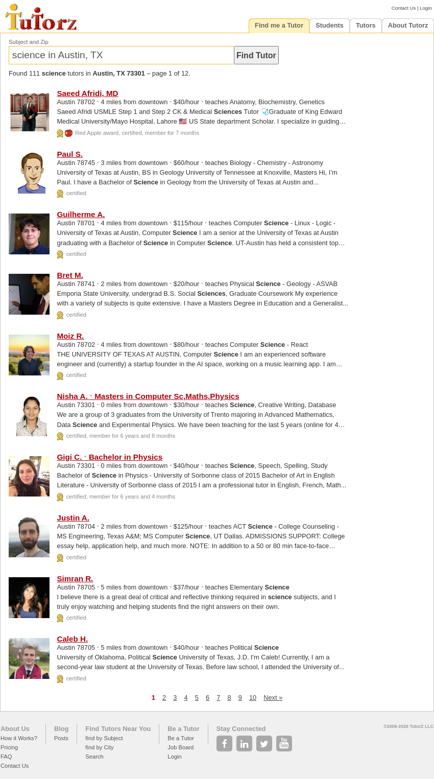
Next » (272, 697)
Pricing (9, 747)
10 (252, 697)
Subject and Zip (29, 42)
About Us (15, 729)
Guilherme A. (81, 214)
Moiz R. (70, 336)
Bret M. (70, 275)
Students (330, 25)
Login (425, 8)
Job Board (180, 747)
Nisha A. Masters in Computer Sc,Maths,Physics (148, 396)
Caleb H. (72, 638)
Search (94, 756)
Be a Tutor (183, 729)
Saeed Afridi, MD (87, 93)
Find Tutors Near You (118, 729)
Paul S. (70, 154)
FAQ (6, 756)
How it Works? (19, 738)
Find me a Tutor (279, 25)
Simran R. (75, 578)
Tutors (366, 25)
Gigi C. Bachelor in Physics (109, 457)
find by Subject (104, 738)
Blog (61, 729)
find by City (99, 747)
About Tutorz (408, 25)
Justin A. (73, 517)
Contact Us (404, 8)
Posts (61, 738)
